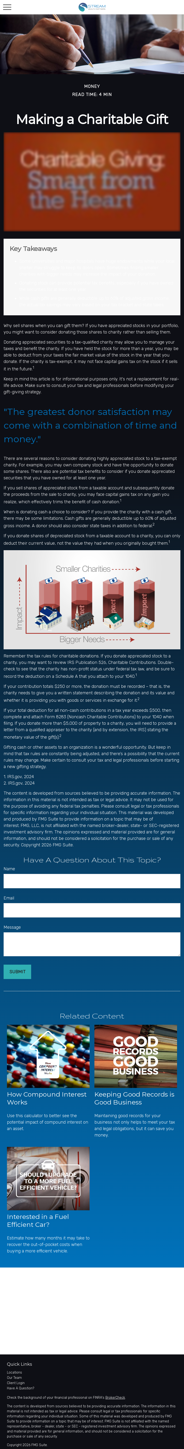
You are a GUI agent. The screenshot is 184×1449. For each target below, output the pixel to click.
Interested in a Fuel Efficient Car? (38, 1220)
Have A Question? (20, 1388)
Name (9, 869)
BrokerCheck (115, 1398)
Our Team (14, 1378)
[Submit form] (17, 972)
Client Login (16, 1383)
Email (9, 898)
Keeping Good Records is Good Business (134, 1098)
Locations (14, 1372)
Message (12, 927)
